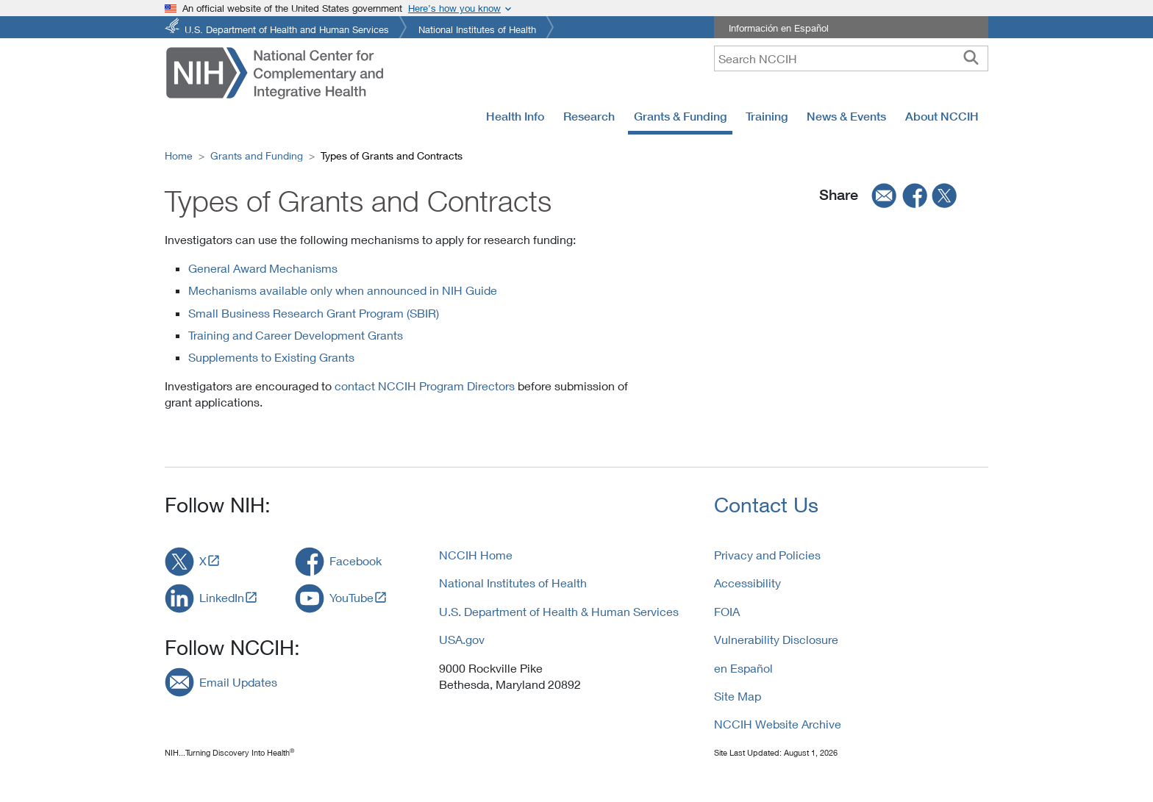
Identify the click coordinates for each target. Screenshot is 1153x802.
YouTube (351, 597)
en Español (743, 668)
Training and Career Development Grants (295, 335)
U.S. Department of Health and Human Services (287, 28)
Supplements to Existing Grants (271, 357)
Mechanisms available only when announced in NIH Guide (342, 290)
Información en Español (779, 28)
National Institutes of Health (477, 28)
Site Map (737, 696)
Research (589, 116)
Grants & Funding (680, 116)
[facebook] (915, 195)
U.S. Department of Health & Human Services (559, 611)
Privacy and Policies (767, 555)
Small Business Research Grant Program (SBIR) (313, 313)
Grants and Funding (256, 155)
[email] (879, 195)
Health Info (515, 116)
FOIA (727, 611)
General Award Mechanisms (263, 268)
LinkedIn (221, 597)
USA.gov (462, 639)
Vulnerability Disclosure (776, 639)
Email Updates (238, 682)
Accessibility (747, 583)
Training (767, 116)
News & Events (846, 116)
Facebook (355, 561)
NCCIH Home (476, 555)
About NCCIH (942, 116)
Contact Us (766, 505)
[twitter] (945, 195)
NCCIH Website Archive (777, 724)
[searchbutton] (971, 58)
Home (179, 155)
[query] (851, 58)
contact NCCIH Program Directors (425, 386)
